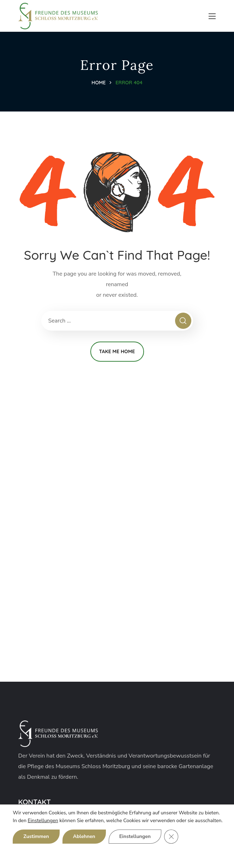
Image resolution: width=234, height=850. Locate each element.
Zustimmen (36, 836)
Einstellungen (43, 820)
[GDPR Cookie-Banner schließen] (171, 837)
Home (98, 82)
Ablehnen (84, 836)
